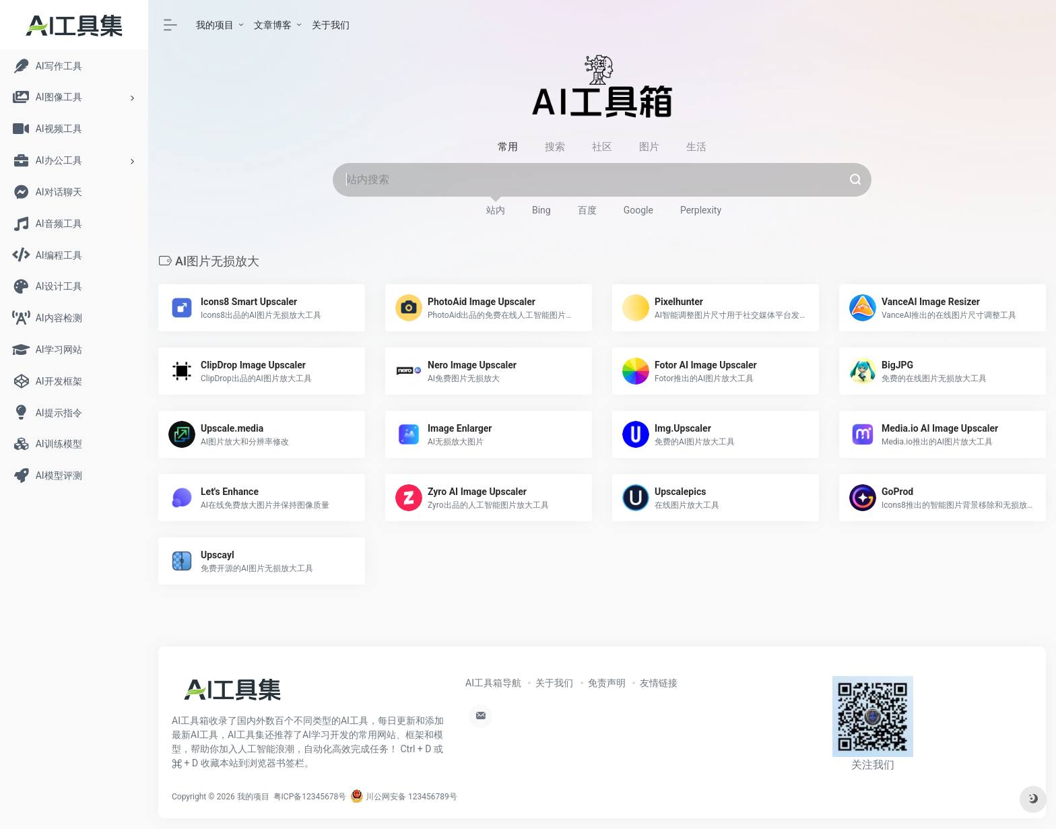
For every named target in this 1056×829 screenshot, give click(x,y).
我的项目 (215, 25)
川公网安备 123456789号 (403, 796)
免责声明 (607, 682)
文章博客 (273, 25)
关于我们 (331, 25)
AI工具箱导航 (493, 682)
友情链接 (659, 682)
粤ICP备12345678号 (310, 796)
